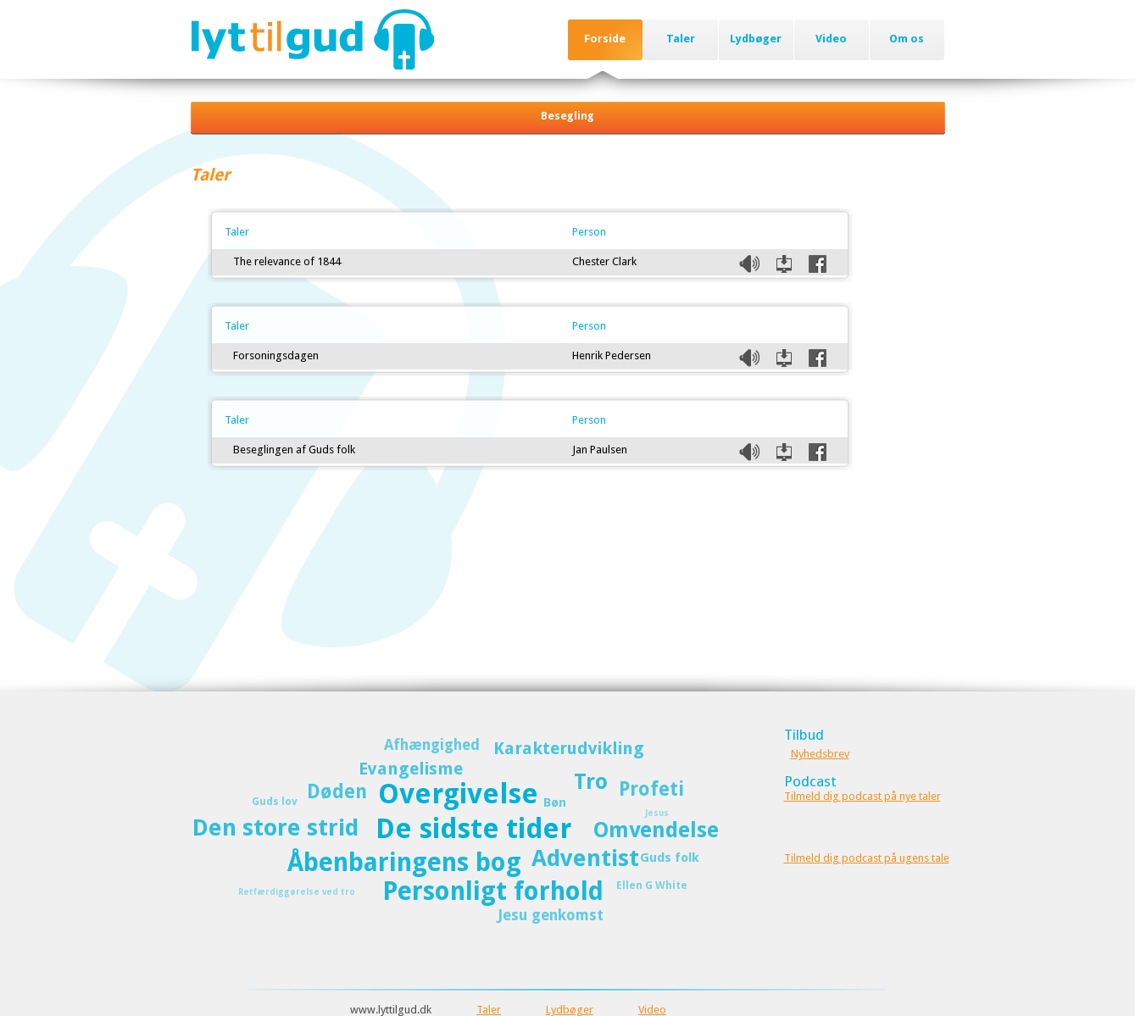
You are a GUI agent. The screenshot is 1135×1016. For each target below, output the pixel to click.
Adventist (585, 858)
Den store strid (275, 827)
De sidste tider (473, 829)
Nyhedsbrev (820, 753)
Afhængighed (432, 744)
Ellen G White (651, 885)
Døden (337, 791)
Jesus (657, 813)
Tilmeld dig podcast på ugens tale (866, 858)
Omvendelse (656, 830)
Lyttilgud (312, 38)
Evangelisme (411, 768)
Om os (906, 38)
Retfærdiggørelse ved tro (296, 892)
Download (784, 264)
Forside (605, 38)
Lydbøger (756, 38)
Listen (749, 264)
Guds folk (669, 857)
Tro (591, 781)
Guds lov (275, 801)
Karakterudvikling (568, 748)
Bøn (554, 802)
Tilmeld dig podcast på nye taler (862, 796)
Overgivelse (458, 794)
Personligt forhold (493, 891)
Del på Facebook (817, 264)
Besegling (567, 115)
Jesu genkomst (551, 915)
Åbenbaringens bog (404, 862)
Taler (680, 38)
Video (831, 38)
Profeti (651, 789)
